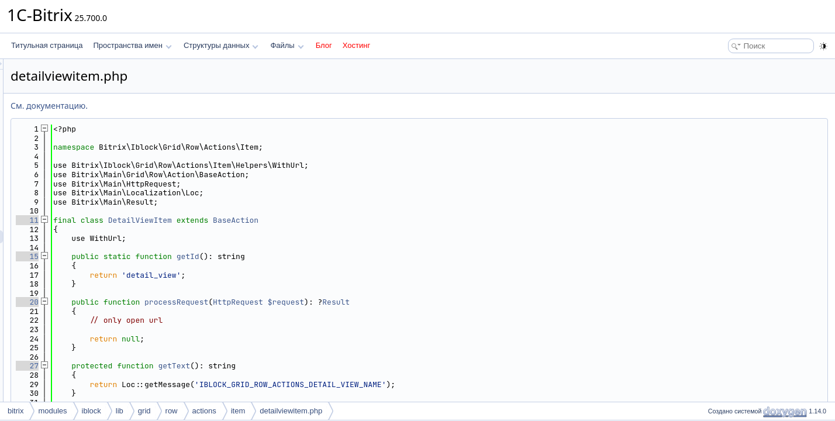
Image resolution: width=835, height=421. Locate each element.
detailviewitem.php (291, 410)
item (238, 410)
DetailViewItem (286, 220)
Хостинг (356, 45)
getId (334, 256)
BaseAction (382, 220)
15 (173, 256)
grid (144, 410)
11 (173, 220)
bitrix (15, 410)
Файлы (286, 45)
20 (173, 302)
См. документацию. (195, 105)
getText (320, 366)
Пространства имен (132, 45)
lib (119, 410)
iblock (91, 410)
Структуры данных (221, 45)
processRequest (322, 302)
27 (173, 366)
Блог (324, 45)
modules (52, 410)
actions (204, 410)
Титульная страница (46, 45)
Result (482, 302)
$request (432, 302)
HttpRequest (384, 302)
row (171, 410)
